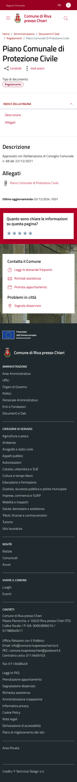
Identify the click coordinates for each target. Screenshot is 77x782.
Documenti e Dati (14, 413)
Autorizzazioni (11, 462)
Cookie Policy (11, 712)
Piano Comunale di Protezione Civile (34, 182)
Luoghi (6, 587)
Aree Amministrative (16, 373)
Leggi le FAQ (11, 672)
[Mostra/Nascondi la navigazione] (8, 17)
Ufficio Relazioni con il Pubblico (23, 640)
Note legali (9, 719)
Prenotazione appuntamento (22, 679)
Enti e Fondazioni (14, 406)
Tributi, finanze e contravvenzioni (24, 515)
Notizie (7, 551)
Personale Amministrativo (20, 400)
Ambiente (9, 442)
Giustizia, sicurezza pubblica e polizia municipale (34, 488)
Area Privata (10, 747)
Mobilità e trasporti (15, 502)
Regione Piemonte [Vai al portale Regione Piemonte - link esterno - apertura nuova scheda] (15, 5)
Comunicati (10, 557)
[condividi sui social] (12, 68)
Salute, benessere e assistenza (23, 508)
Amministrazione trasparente (22, 699)
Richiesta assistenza (16, 692)
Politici (6, 393)
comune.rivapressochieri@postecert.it (35, 650)
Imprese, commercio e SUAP (21, 495)
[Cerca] (66, 18)
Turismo (7, 521)
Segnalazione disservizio (18, 685)
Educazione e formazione (19, 482)
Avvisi (6, 564)
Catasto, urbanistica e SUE (20, 469)
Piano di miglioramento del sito (23, 732)
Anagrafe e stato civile (17, 449)
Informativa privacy (15, 705)
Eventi (6, 593)
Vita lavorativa (12, 528)
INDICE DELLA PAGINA (38, 103)
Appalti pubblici (12, 455)
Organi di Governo (14, 386)
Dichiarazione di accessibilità (21, 725)
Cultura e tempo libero (17, 475)
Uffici (5, 380)
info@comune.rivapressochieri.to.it (34, 645)
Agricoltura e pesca (15, 435)
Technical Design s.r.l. (30, 771)
